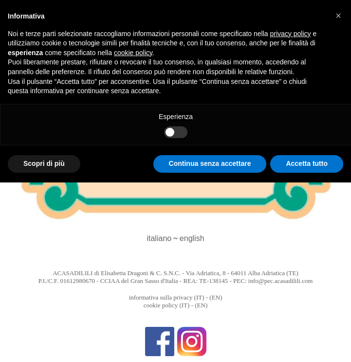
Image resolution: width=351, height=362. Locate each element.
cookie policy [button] (133, 53)
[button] (338, 15)
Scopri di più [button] (44, 163)
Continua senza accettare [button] (210, 163)
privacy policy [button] (290, 34)
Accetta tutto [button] (307, 163)
